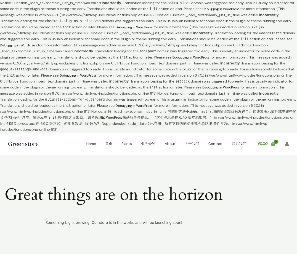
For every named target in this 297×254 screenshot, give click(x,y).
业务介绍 (148, 143)
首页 (108, 143)
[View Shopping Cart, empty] (266, 143)
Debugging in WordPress (222, 8)
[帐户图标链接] (287, 144)
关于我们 (192, 143)
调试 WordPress (112, 117)
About (170, 143)
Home (91, 143)
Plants (127, 143)
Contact (215, 143)
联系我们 (239, 143)
